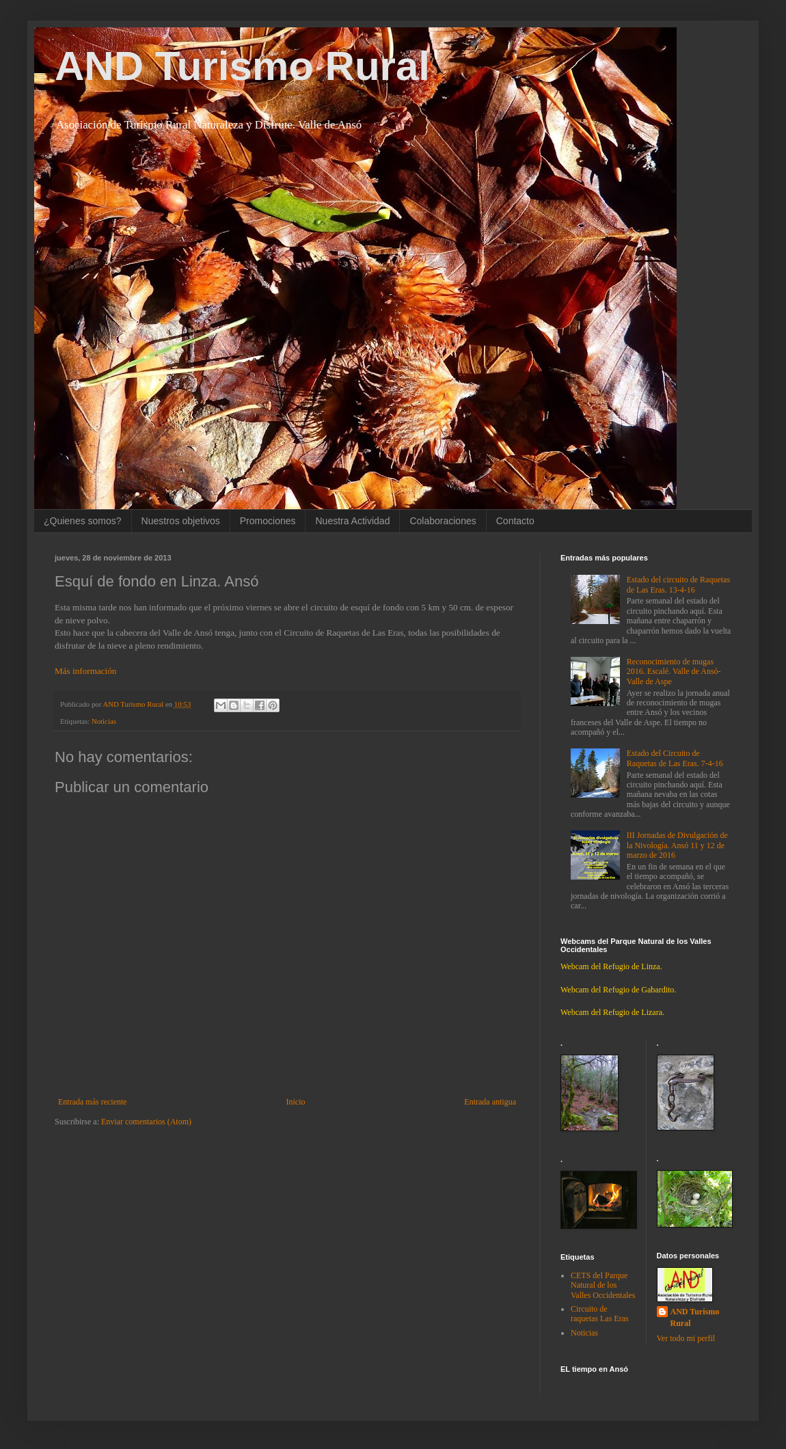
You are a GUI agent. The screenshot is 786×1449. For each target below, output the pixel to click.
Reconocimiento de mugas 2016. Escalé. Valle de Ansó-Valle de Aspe (674, 671)
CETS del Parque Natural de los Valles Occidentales (603, 1285)
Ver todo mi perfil (686, 1338)
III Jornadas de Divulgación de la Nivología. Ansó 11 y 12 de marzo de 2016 (677, 845)
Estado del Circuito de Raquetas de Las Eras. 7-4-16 (675, 758)
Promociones (268, 520)
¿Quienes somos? (83, 520)
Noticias (104, 721)
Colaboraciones (442, 520)
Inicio (295, 1102)
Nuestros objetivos (180, 520)
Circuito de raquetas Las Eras (600, 1313)
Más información (85, 671)
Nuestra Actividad (352, 520)
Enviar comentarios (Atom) (146, 1121)
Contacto (515, 520)
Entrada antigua (490, 1102)
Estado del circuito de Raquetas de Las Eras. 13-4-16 (678, 584)
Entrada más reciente (92, 1102)
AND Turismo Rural (242, 66)
